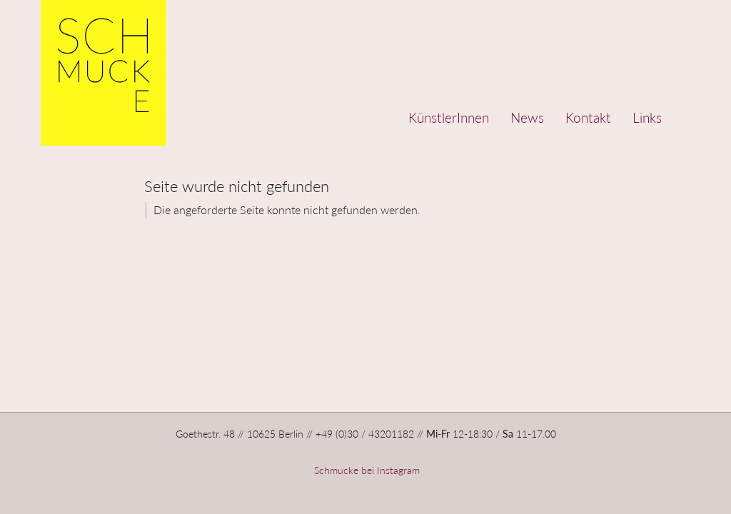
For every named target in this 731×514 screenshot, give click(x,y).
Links (647, 117)
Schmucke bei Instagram (365, 470)
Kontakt (588, 117)
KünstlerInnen (448, 117)
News (527, 117)
